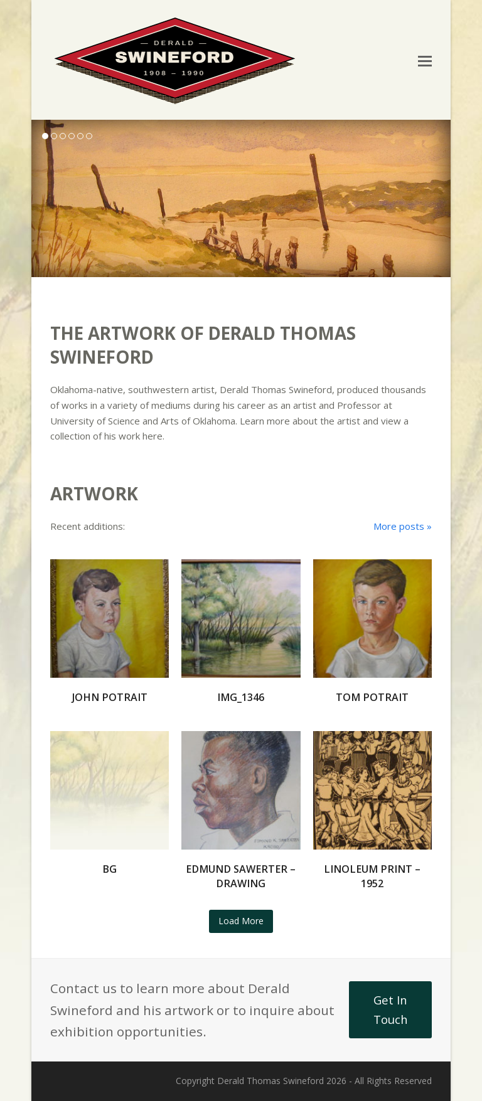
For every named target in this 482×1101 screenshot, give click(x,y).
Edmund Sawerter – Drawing (241, 876)
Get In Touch (390, 1009)
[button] (425, 60)
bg (109, 869)
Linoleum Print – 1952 (372, 876)
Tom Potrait (372, 697)
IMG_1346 (240, 697)
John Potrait (109, 697)
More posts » (402, 526)
